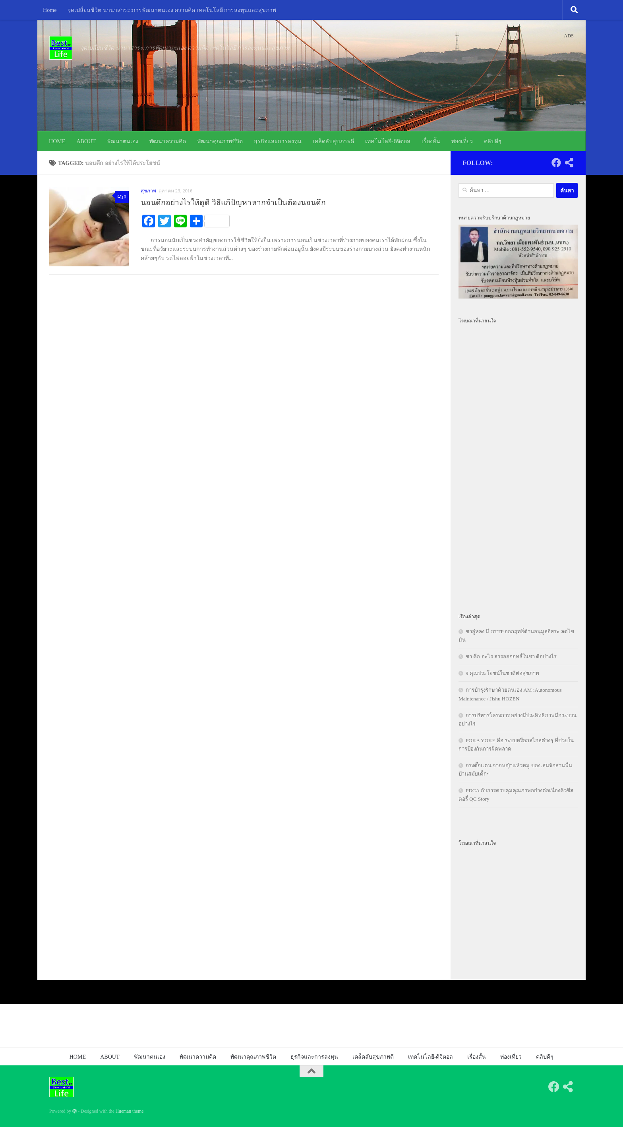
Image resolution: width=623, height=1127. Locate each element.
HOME (57, 141)
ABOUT (86, 141)
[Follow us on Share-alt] (569, 162)
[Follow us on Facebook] (556, 162)
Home (49, 10)
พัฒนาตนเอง (122, 141)
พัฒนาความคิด (167, 141)
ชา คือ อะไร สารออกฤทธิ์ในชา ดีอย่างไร (511, 657)
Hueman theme (130, 1111)
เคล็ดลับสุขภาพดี (333, 141)
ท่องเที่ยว (462, 141)
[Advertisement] (518, 464)
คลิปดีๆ (492, 141)
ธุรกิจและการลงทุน (278, 141)
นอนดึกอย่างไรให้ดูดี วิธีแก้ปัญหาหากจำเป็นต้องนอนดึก (233, 202)
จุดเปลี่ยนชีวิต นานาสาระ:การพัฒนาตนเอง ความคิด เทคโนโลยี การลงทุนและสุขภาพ (172, 10)
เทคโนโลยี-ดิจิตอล (387, 141)
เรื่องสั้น (431, 141)
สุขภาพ (148, 191)
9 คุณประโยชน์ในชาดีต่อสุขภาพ (502, 673)
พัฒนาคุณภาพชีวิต (220, 141)
